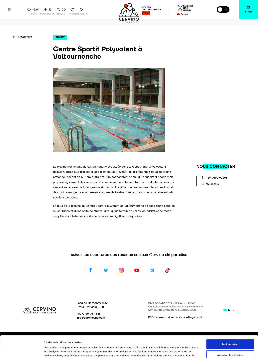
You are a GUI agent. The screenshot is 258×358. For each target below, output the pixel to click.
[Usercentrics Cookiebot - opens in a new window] (21, 351)
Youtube (137, 270)
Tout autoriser (230, 325)
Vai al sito (212, 184)
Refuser (230, 347)
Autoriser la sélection (230, 336)
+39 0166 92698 (217, 178)
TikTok (167, 270)
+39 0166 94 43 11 (88, 314)
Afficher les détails (183, 351)
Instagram (121, 270)
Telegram (152, 270)
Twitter (106, 270)
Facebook (91, 270)
